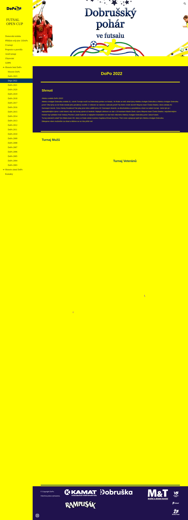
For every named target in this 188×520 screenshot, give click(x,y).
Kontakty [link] (9, 174)
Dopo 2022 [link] (12, 81)
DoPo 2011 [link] (12, 129)
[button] (185, 4)
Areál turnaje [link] (10, 54)
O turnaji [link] (9, 45)
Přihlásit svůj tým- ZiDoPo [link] (16, 40)
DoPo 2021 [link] (12, 85)
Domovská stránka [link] (13, 36)
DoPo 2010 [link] (12, 134)
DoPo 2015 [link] (12, 112)
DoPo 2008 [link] (12, 143)
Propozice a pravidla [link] (13, 49)
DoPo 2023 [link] (12, 76)
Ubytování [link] (9, 58)
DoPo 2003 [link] (12, 165)
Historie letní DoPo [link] (13, 67)
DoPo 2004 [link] (12, 161)
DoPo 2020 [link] (12, 89)
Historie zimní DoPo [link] (13, 169)
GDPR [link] (8, 63)
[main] (110, 73)
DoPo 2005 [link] (12, 156)
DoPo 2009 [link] (12, 138)
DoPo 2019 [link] (12, 94)
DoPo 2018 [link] (12, 98)
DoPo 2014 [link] (12, 116)
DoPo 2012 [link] (12, 125)
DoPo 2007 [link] (12, 147)
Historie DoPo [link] (14, 72)
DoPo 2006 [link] (12, 152)
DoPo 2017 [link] (12, 103)
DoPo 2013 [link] (12, 121)
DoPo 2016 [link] (12, 107)
